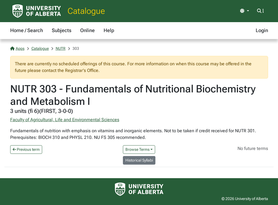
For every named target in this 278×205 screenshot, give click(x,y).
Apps (17, 48)
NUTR (61, 48)
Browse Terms (137, 149)
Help (109, 30)
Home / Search (26, 30)
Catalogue (86, 11)
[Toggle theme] (244, 11)
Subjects (61, 30)
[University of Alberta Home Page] (36, 11)
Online (87, 30)
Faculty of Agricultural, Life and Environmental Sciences (64, 119)
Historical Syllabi (139, 160)
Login (262, 30)
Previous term (26, 149)
